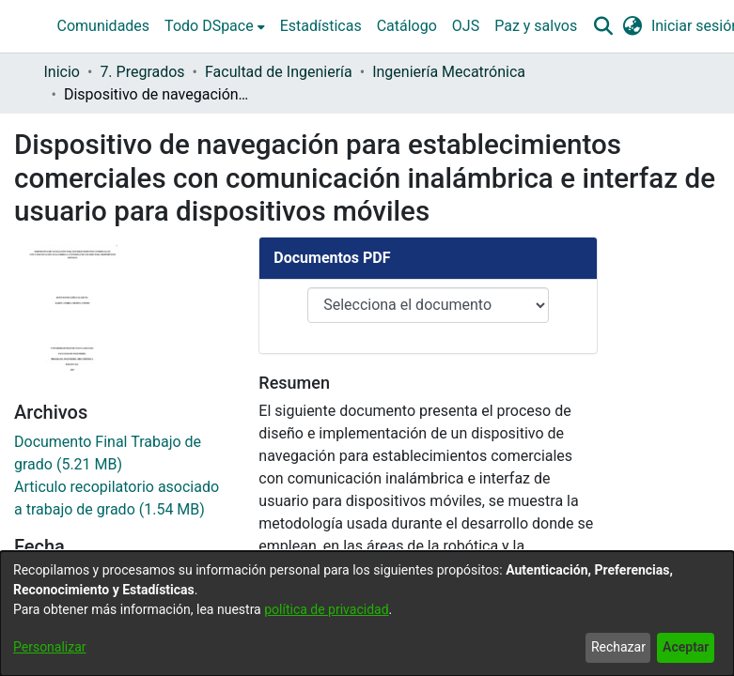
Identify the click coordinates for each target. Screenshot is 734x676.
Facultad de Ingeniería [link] (278, 72)
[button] (603, 26)
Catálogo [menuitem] (407, 26)
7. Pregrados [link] (142, 72)
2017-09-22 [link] (52, 291)
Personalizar (49, 646)
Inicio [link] (62, 72)
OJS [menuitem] (465, 26)
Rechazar (618, 646)
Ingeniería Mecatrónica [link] (448, 72)
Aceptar (686, 646)
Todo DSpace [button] (209, 26)
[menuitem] (214, 26)
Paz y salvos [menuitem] (535, 26)
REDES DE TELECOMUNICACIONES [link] (112, 536)
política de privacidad (326, 609)
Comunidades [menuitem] (103, 26)
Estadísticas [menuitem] (321, 26)
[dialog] (367, 613)
